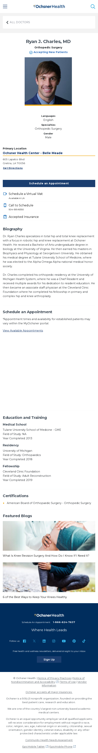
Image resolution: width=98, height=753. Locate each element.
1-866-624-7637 (64, 622)
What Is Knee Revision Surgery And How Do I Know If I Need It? (46, 555)
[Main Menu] (5, 6)
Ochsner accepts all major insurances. (49, 692)
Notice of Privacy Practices (54, 678)
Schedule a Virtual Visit (52, 196)
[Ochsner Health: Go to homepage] (49, 6)
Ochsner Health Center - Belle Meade (33, 153)
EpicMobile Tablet (33, 746)
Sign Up (52, 659)
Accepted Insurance (24, 217)
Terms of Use (68, 681)
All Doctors (18, 22)
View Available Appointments (23, 330)
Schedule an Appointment (49, 183)
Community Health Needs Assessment (49, 740)
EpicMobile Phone (61, 746)
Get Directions (13, 168)
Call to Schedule (52, 207)
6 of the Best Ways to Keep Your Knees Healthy (35, 597)
